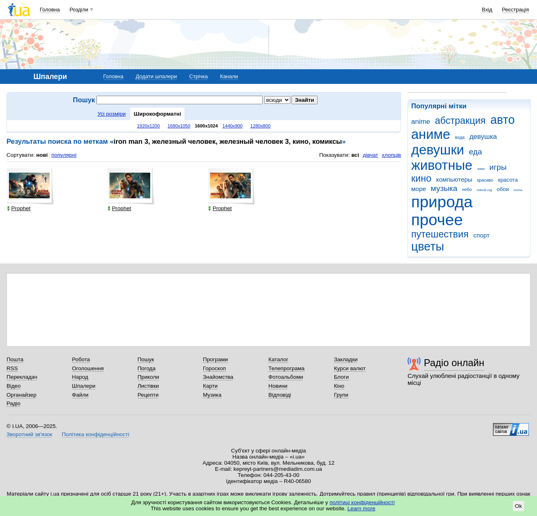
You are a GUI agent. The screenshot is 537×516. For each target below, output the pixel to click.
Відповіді (279, 395)
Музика (212, 395)
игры (497, 167)
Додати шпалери (156, 76)
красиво (485, 180)
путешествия (440, 234)
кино (421, 178)
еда (475, 151)
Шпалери (83, 386)
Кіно (339, 386)
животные (441, 165)
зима (480, 169)
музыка (444, 188)
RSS (12, 368)
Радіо (13, 403)
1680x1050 (179, 125)
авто (503, 119)
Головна (50, 10)
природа (442, 202)
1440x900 (232, 125)
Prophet (19, 208)
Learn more (361, 508)
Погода (147, 368)
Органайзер (21, 395)
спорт (481, 235)
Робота (81, 359)
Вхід (487, 10)
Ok (518, 506)
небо (467, 189)
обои (503, 189)
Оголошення (88, 368)
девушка (483, 137)
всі (355, 155)
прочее (437, 219)
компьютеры (454, 179)
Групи (341, 395)
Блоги (341, 377)
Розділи (79, 10)
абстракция (460, 120)
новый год (484, 190)
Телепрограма (286, 368)
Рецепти (148, 395)
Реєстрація (515, 10)
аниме (430, 134)
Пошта (15, 359)
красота (507, 180)
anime (420, 121)
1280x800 (260, 125)
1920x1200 (148, 125)
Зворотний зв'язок (29, 434)
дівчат (370, 155)
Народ (80, 377)
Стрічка (198, 76)
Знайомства (218, 377)
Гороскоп (214, 368)
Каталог (278, 359)
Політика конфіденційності (95, 434)
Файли (80, 395)
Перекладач (22, 377)
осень (518, 190)
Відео (14, 386)
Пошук (146, 359)
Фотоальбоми (285, 377)
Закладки (345, 359)
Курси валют (350, 368)
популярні (63, 155)
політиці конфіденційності (362, 502)
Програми (215, 359)
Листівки (148, 386)
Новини (277, 386)
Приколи (148, 377)
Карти (210, 386)
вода (460, 137)
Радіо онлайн (454, 362)
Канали (229, 76)
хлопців (391, 155)
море (418, 188)
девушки (437, 149)
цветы (427, 246)
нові (42, 155)
